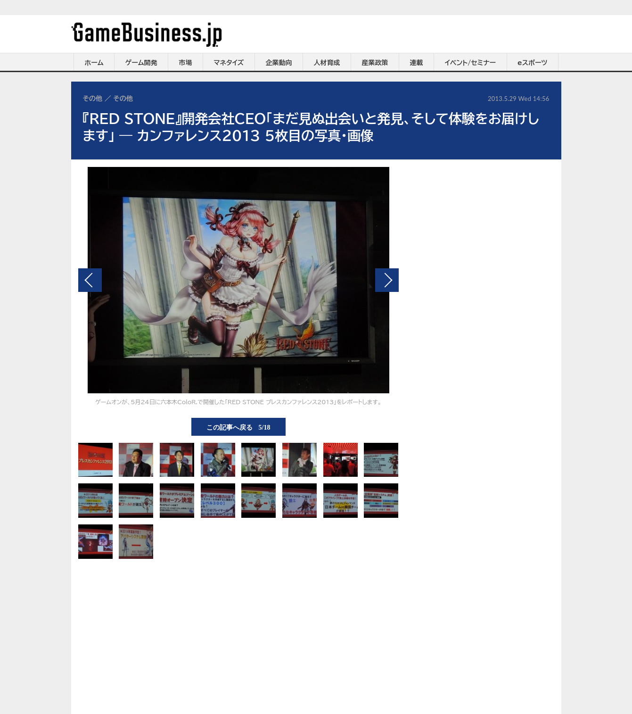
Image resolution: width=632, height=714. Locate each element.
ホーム (93, 62)
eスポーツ (532, 62)
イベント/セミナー (470, 62)
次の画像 (387, 280)
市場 (185, 62)
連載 (416, 62)
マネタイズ (229, 62)
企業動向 (279, 62)
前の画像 (90, 280)
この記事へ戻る (238, 426)
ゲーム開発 (141, 62)
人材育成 (327, 62)
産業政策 (375, 62)
